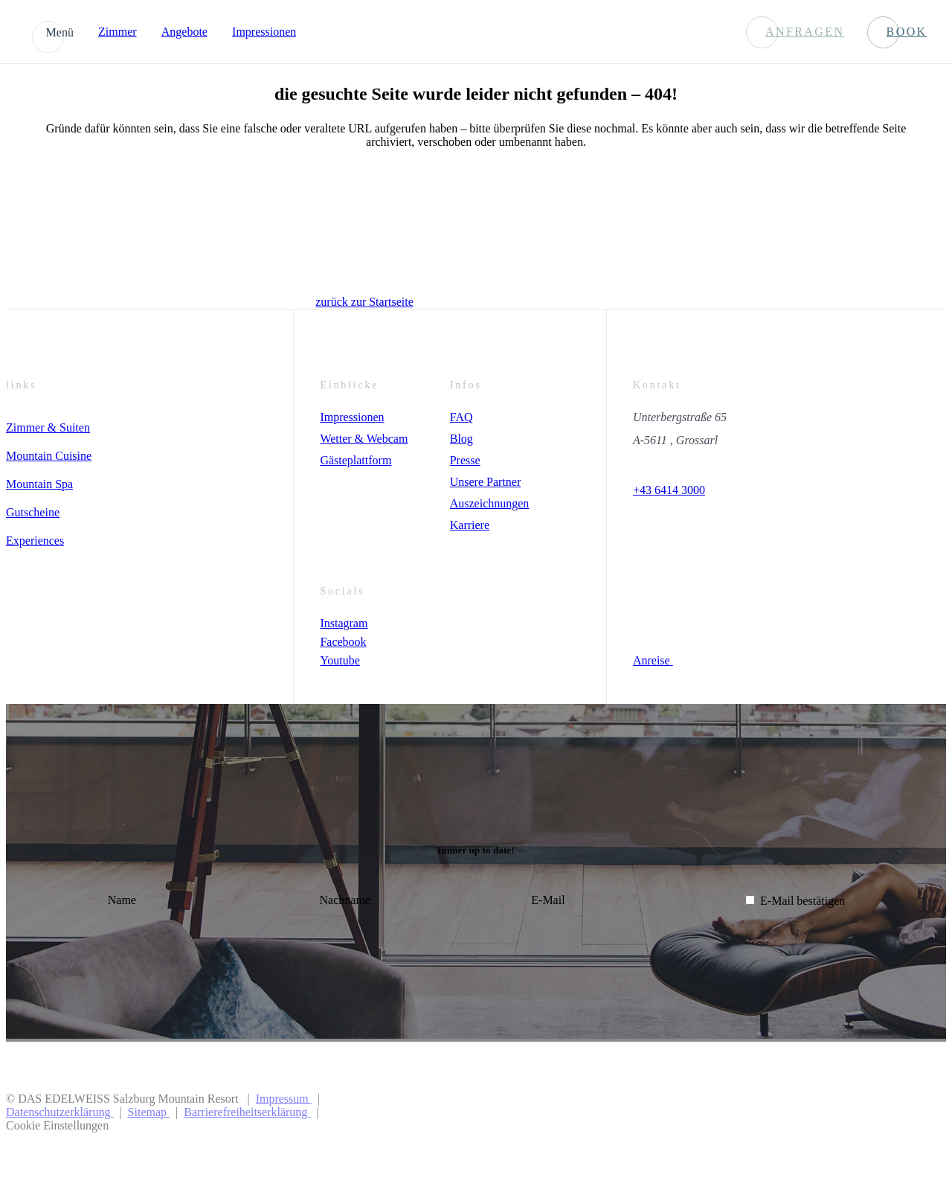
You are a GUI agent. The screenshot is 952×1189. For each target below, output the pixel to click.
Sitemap (149, 1112)
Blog (461, 438)
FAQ (461, 417)
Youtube (340, 660)
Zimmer (117, 31)
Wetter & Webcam (364, 438)
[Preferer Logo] (890, 1112)
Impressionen (264, 31)
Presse (465, 460)
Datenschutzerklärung (59, 1112)
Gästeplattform (355, 460)
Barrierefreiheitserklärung (247, 1112)
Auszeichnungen (490, 503)
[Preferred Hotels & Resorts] (750, 1112)
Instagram (343, 623)
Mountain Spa (39, 484)
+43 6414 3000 (669, 490)
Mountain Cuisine (48, 455)
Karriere (469, 525)
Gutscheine (33, 512)
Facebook (343, 641)
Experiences (35, 540)
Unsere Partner (485, 481)
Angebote (184, 31)
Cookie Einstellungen (57, 1125)
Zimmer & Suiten (48, 427)
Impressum (284, 1098)
